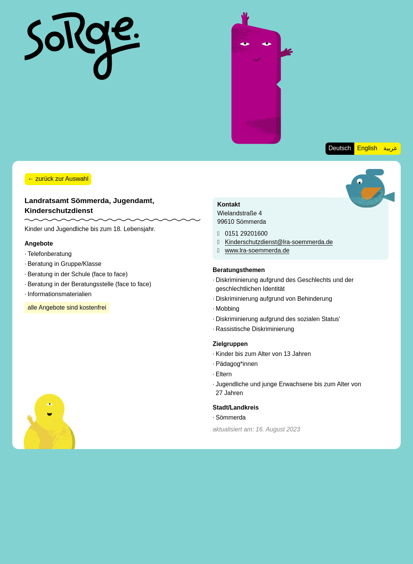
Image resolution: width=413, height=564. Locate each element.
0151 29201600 (246, 233)
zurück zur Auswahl (61, 178)
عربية (390, 148)
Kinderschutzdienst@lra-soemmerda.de (279, 242)
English (367, 148)
